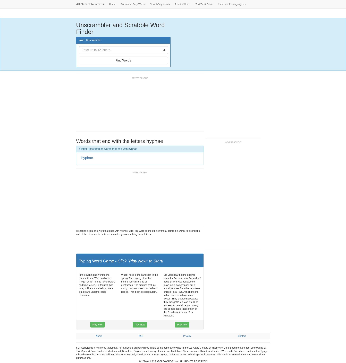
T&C (141, 336)
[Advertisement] (138, 106)
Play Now (97, 324)
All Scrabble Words (90, 4)
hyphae (87, 158)
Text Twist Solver (204, 4)
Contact (242, 336)
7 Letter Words (182, 4)
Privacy (187, 336)
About (99, 336)
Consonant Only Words (133, 4)
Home (112, 4)
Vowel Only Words (160, 4)
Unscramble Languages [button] (232, 4)
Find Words (123, 60)
